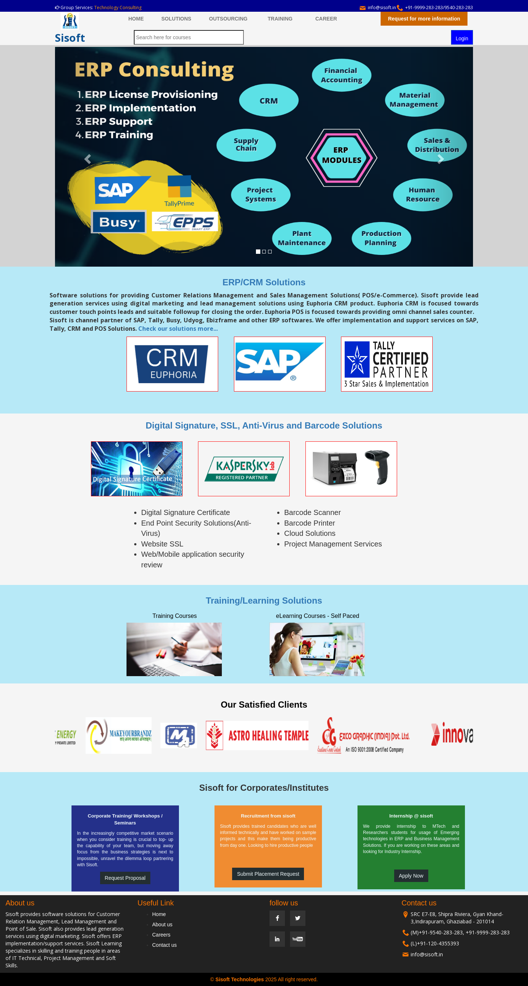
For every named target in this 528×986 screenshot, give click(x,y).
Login (462, 38)
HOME (136, 19)
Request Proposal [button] (125, 878)
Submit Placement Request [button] (268, 874)
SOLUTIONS (176, 19)
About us (162, 924)
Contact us (164, 945)
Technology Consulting (118, 7)
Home (159, 914)
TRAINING (280, 19)
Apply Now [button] (411, 876)
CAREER (326, 19)
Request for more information (424, 19)
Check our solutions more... (178, 329)
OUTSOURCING (228, 19)
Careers (161, 935)
